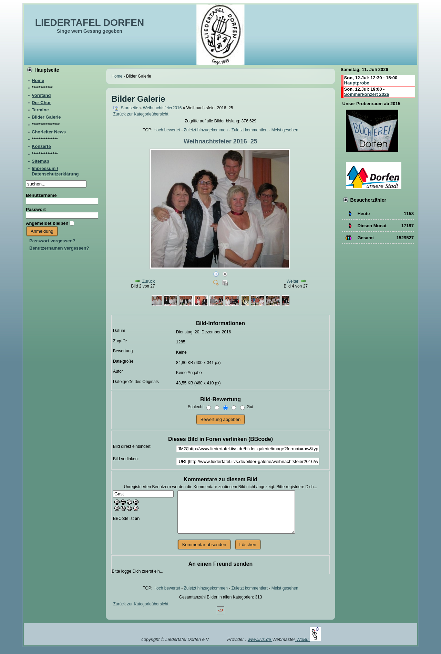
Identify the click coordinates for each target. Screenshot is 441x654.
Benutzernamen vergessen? (59, 248)
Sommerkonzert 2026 (366, 94)
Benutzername (41, 195)
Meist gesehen (284, 130)
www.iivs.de (260, 639)
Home (116, 76)
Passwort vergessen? (52, 240)
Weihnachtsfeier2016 (162, 107)
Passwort (36, 209)
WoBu (308, 639)
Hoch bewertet (166, 130)
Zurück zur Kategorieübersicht (140, 114)
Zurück (148, 281)
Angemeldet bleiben (47, 223)
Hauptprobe (356, 82)
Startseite (130, 107)
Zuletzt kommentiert (250, 130)
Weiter (292, 281)
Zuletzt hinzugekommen (206, 130)
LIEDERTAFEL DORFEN (89, 22)
